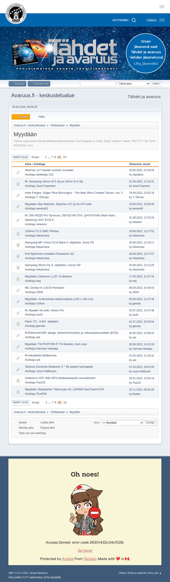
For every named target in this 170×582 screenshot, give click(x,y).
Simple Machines (38, 573)
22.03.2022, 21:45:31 (141, 355)
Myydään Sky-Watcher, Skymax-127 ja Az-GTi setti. (58, 204)
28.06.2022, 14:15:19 (141, 344)
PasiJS (40, 382)
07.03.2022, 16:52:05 (141, 367)
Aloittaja (39, 164)
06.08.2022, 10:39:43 (141, 287)
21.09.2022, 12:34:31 (141, 181)
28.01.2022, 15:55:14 (141, 378)
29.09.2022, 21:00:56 (141, 170)
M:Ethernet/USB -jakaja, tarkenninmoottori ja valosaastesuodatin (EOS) (71, 332)
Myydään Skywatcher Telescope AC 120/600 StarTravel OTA (64, 389)
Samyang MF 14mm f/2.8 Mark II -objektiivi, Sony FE (59, 242)
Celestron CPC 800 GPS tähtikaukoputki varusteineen (60, 378)
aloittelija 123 (45, 174)
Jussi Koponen (46, 185)
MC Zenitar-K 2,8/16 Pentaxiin (44, 287)
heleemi (41, 224)
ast (38, 337)
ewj (38, 280)
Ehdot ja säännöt (137, 573)
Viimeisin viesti (141, 164)
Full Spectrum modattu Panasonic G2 (49, 253)
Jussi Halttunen (46, 371)
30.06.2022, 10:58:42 (141, 333)
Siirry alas (20, 157)
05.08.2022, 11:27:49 (141, 299)
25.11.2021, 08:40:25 (141, 389)
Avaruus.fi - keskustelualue (42, 95)
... (49, 157)
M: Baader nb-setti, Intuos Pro (44, 310)
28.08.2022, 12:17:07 (141, 253)
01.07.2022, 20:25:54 (141, 321)
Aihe (28, 164)
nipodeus (138, 174)
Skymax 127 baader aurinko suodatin (49, 170)
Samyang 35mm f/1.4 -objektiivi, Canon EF (53, 265)
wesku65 (42, 208)
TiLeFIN (41, 393)
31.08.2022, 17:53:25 (141, 217)
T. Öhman (42, 197)
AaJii (39, 314)
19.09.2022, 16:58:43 (141, 204)
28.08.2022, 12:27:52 (141, 231)
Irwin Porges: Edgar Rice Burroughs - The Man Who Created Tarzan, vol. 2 (74, 192)
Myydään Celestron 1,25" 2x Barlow (48, 276)
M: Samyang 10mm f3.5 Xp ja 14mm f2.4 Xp (54, 181)
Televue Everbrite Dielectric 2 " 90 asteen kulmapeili (59, 366)
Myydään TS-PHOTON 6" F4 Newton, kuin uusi (56, 344)
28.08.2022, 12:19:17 (141, 242)
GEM (39, 292)
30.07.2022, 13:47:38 (141, 310)
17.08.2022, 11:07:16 (141, 276)
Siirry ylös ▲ (154, 573)
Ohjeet (122, 573)
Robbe (136, 394)
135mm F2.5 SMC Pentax (42, 231)
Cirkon (40, 303)
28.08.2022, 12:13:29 (141, 265)
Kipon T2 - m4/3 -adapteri (41, 321)
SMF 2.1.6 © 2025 (18, 573)
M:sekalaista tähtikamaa (40, 355)
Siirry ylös (20, 402)
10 (64, 157)
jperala (137, 303)
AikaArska (42, 235)
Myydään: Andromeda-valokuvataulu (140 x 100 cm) (59, 299)
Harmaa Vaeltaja (47, 348)
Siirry (96, 422)
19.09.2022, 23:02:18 (141, 192)
